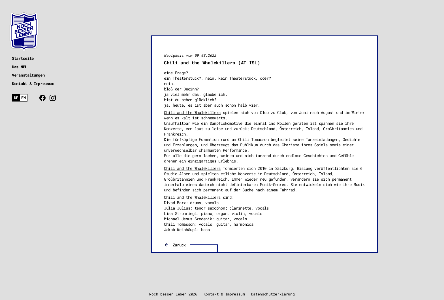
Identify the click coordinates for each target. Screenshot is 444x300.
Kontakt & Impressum (32, 83)
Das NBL (19, 66)
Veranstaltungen (28, 75)
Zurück (179, 245)
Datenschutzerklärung (273, 294)
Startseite (23, 58)
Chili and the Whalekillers (192, 112)
